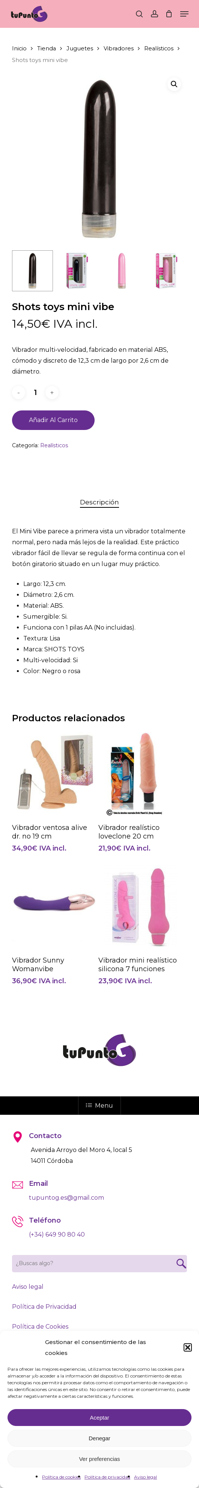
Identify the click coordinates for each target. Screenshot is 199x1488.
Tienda (46, 48)
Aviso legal (145, 1477)
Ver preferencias (99, 1459)
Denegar (99, 1438)
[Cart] (169, 14)
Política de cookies (61, 1477)
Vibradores (119, 48)
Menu (99, 1105)
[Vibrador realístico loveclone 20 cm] (140, 774)
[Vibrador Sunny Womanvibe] (54, 907)
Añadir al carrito (53, 420)
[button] (187, 1347)
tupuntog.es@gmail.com (66, 1197)
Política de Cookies (40, 1326)
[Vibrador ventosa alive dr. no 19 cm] (54, 774)
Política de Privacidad (44, 1306)
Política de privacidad (107, 1477)
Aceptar (99, 1417)
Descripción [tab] (99, 502)
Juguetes (79, 48)
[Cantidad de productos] (35, 392)
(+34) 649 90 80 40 (57, 1234)
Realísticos (158, 48)
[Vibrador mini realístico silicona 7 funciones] (140, 907)
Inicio (19, 48)
